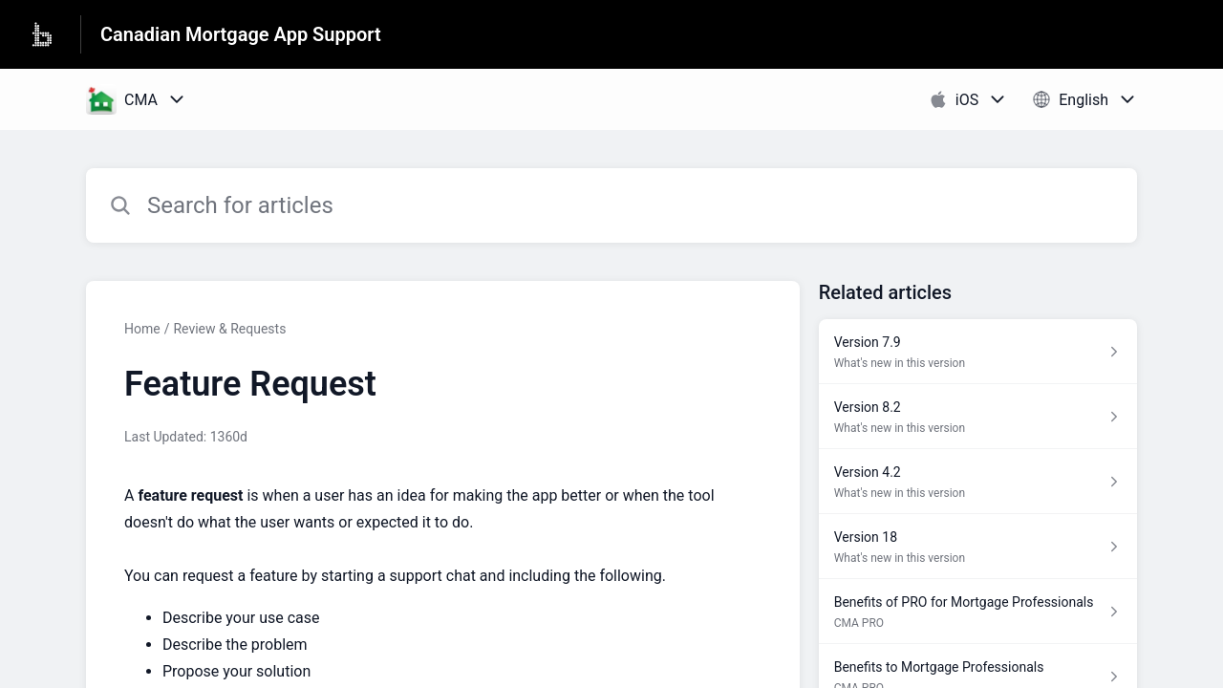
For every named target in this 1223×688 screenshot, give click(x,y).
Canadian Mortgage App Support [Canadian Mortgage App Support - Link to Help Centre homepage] (240, 34)
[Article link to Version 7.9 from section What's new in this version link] (978, 351)
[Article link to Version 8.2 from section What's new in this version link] (978, 416)
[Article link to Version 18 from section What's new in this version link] (978, 546)
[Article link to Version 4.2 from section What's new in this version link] (978, 481)
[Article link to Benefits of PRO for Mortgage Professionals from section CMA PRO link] (978, 611)
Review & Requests (229, 328)
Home (142, 328)
